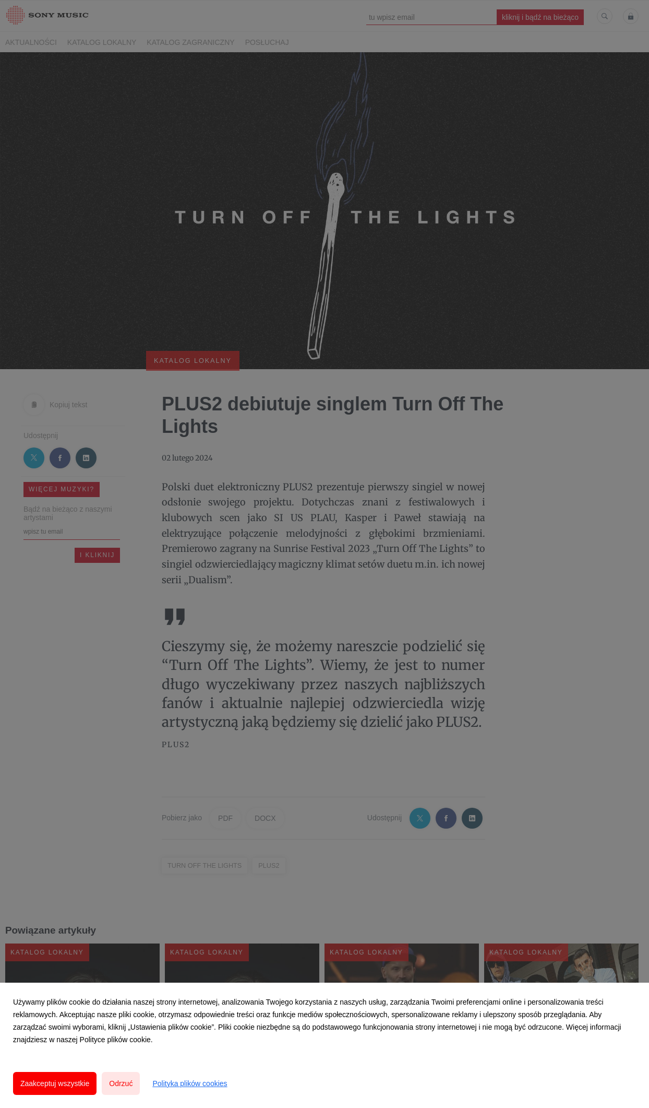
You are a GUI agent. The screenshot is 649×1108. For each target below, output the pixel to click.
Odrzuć (121, 1083)
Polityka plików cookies (189, 1083)
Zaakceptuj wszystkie (54, 1083)
